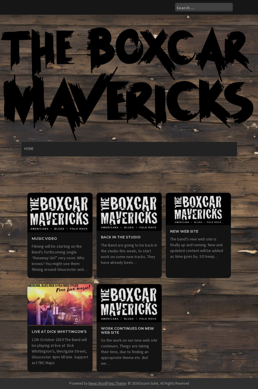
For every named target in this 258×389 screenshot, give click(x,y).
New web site (184, 231)
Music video (44, 238)
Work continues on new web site (127, 330)
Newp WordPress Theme (107, 383)
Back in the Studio (121, 237)
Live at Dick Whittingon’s (59, 331)
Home (29, 148)
